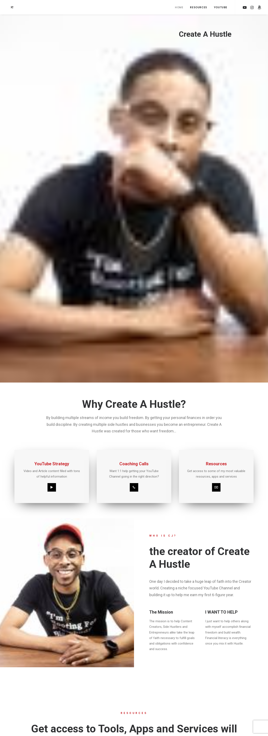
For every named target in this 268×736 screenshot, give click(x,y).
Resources (198, 7)
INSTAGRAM (102, 699)
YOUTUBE (100, 690)
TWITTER (100, 709)
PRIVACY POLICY (57, 717)
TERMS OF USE (56, 709)
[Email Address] (196, 648)
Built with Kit (196, 672)
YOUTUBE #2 (103, 717)
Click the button (134, 445)
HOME (50, 690)
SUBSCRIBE (46, 546)
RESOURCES (54, 699)
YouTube (220, 7)
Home (179, 7)
